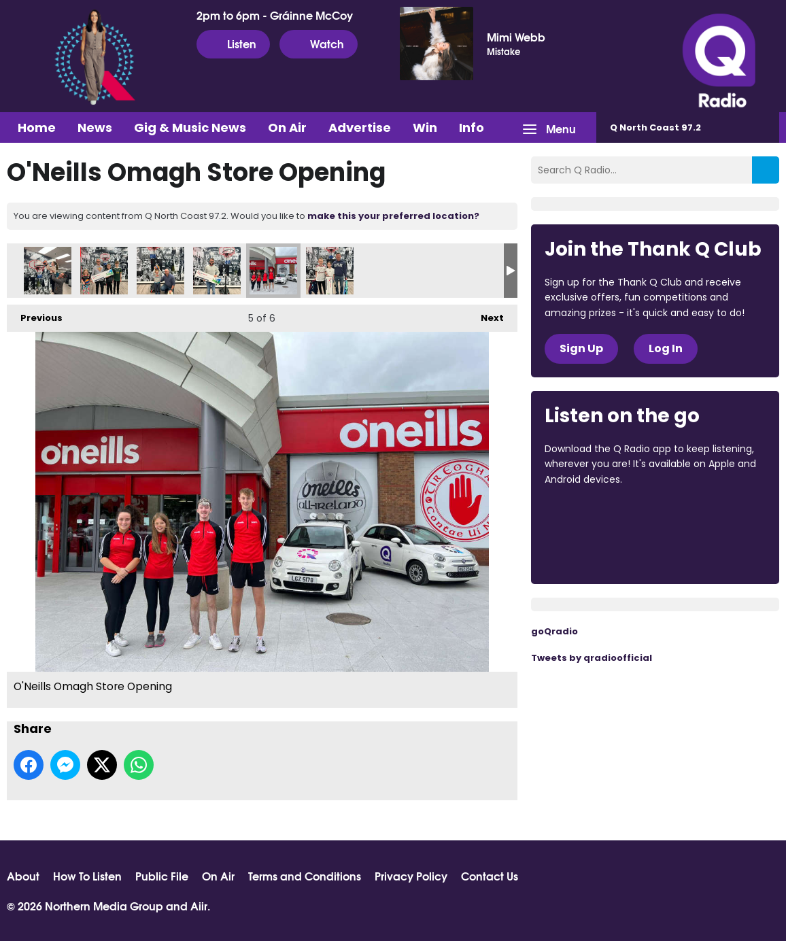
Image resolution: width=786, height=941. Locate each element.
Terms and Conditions (304, 876)
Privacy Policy (411, 876)
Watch (318, 43)
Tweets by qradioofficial (591, 657)
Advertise (359, 127)
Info (471, 127)
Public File (161, 876)
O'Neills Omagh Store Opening (47, 270)
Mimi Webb (516, 37)
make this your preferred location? (393, 215)
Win (425, 127)
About (23, 876)
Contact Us (489, 876)
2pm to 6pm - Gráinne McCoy (274, 15)
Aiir (198, 905)
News (95, 127)
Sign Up (581, 348)
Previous (35, 314)
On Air (287, 127)
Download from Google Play (596, 550)
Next (485, 314)
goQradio (554, 631)
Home (37, 127)
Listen (233, 43)
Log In (666, 348)
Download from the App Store (598, 516)
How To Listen (87, 876)
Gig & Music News (190, 127)
